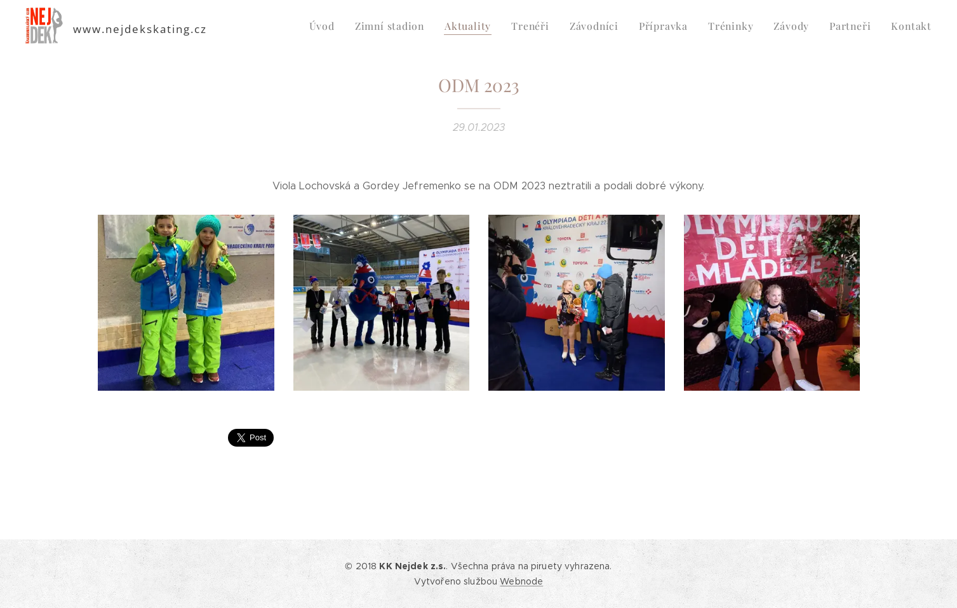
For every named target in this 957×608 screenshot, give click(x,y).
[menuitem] (340, 26)
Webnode (521, 581)
